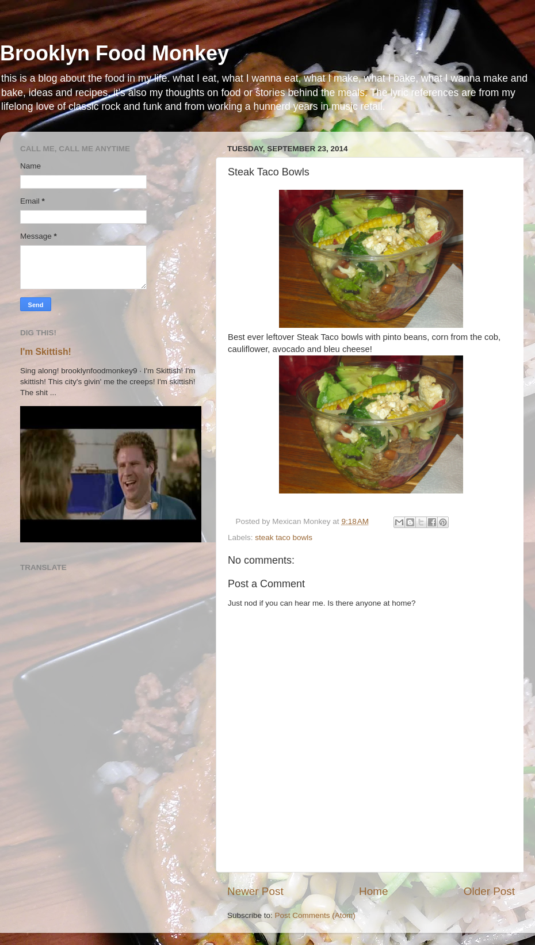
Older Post (489, 891)
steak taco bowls (283, 537)
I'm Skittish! (45, 352)
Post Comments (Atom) (315, 915)
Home (373, 891)
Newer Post (255, 891)
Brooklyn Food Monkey (114, 53)
